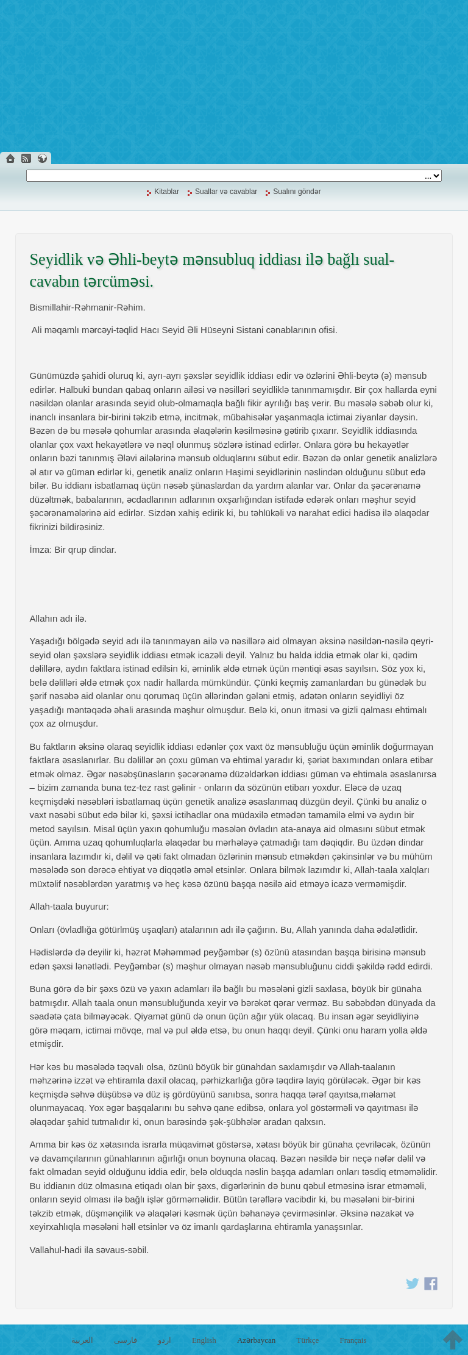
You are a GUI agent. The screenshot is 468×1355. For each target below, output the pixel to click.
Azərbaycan (256, 1340)
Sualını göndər (297, 191)
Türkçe (307, 1340)
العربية (82, 1340)
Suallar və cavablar (226, 191)
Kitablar (166, 191)
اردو (164, 1340)
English (204, 1340)
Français (352, 1340)
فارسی (125, 1340)
